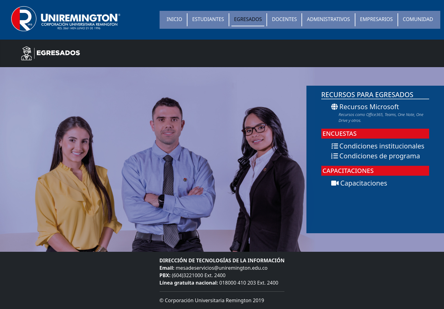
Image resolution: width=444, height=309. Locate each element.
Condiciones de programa (375, 155)
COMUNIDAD (418, 19)
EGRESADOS (248, 19)
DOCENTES (284, 19)
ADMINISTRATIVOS (328, 19)
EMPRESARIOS (376, 19)
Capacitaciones (359, 182)
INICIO (174, 19)
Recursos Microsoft (380, 113)
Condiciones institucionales (377, 145)
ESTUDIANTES (208, 19)
